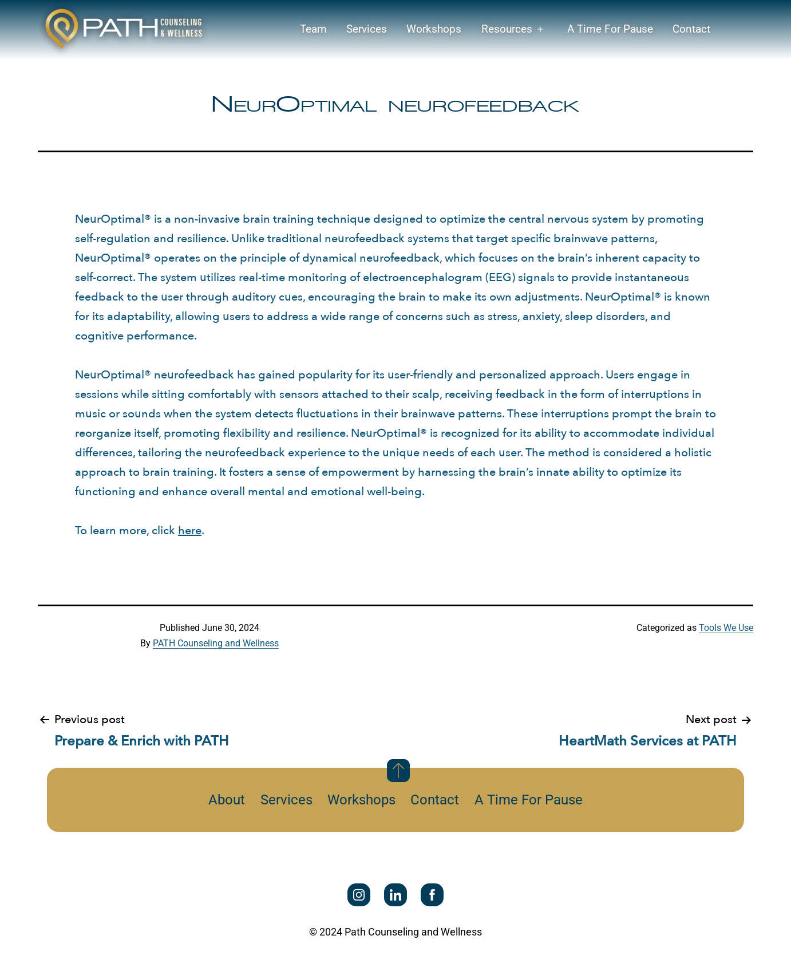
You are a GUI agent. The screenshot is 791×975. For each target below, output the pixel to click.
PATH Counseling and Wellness (216, 643)
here (189, 530)
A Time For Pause (610, 28)
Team (313, 28)
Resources (506, 28)
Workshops (433, 28)
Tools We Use (726, 627)
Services (366, 28)
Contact (691, 28)
